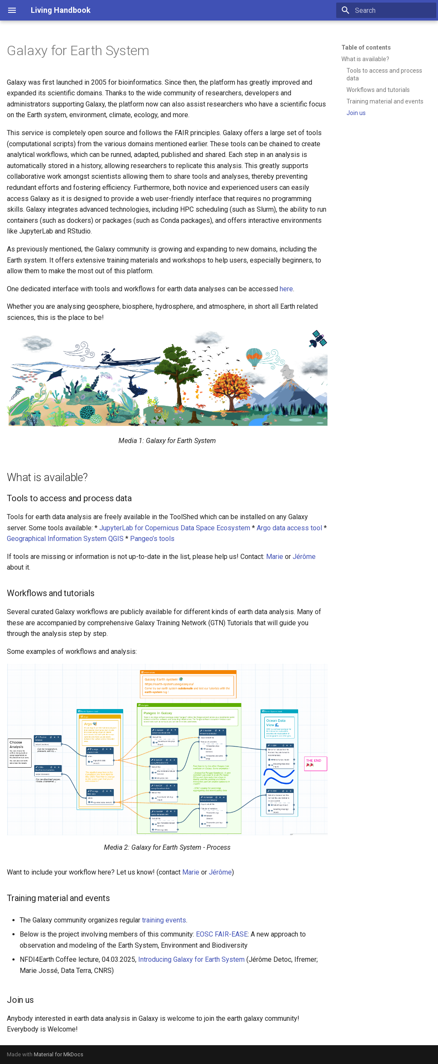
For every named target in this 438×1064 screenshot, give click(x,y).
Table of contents (366, 47)
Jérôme (304, 557)
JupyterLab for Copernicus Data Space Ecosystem (174, 528)
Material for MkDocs (58, 1054)
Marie (274, 557)
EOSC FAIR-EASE (222, 934)
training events (164, 920)
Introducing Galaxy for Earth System (191, 959)
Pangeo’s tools (152, 539)
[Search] (386, 10)
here (286, 289)
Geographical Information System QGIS (65, 539)
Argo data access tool (289, 528)
